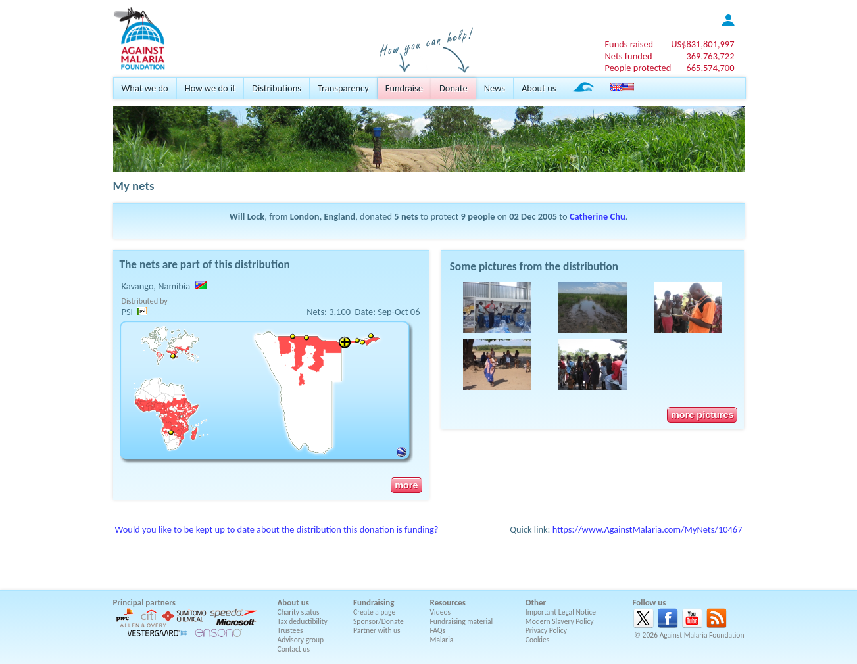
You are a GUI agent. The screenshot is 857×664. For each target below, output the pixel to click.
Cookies (538, 639)
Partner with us (377, 630)
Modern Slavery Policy (560, 621)
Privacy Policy (546, 630)
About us (539, 88)
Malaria (442, 639)
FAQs (438, 630)
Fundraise (404, 88)
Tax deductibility (303, 621)
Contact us (294, 648)
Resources (448, 602)
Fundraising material (461, 621)
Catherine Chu (597, 216)
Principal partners (144, 602)
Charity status (299, 612)
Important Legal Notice (561, 612)
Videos (440, 612)
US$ (702, 44)
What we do (145, 88)
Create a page (374, 612)
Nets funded (628, 56)
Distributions (276, 88)
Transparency (343, 88)
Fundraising (373, 602)
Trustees (290, 630)
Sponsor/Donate (378, 621)
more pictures (702, 415)
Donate (453, 88)
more (406, 485)
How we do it (210, 88)
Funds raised (628, 44)
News (494, 88)
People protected (637, 68)
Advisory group (301, 639)
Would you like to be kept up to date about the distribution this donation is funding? (277, 529)
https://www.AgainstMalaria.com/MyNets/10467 (647, 529)
